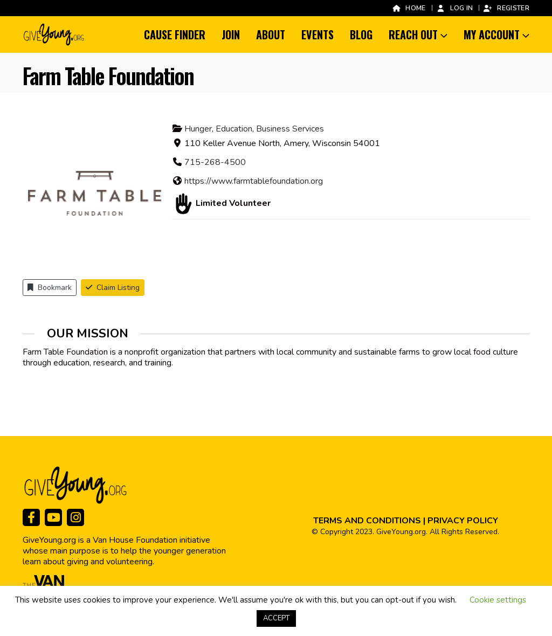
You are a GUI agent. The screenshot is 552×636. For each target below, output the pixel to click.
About (270, 34)
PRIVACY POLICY (462, 521)
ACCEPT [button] (276, 618)
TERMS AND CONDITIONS (367, 521)
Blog (361, 34)
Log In (454, 7)
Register (506, 7)
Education (234, 129)
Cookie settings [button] (498, 599)
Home (408, 7)
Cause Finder (174, 34)
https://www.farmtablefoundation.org (253, 181)
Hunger (198, 129)
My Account (492, 34)
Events (317, 34)
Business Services (290, 129)
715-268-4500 (215, 162)
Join (231, 34)
